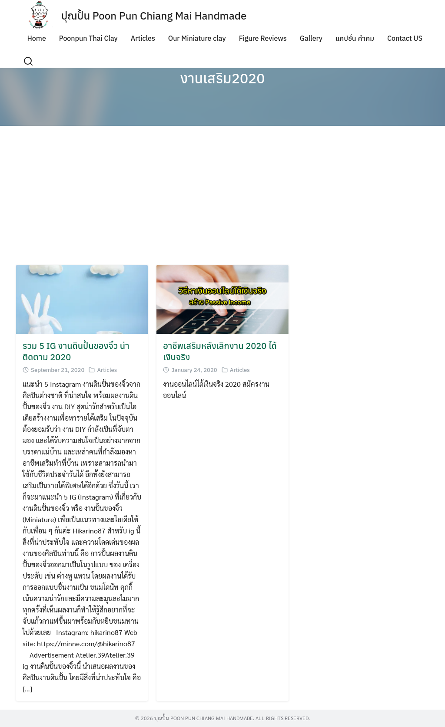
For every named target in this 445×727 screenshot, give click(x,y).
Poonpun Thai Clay (88, 38)
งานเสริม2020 (222, 78)
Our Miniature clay (197, 38)
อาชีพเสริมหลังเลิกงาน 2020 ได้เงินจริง (219, 351)
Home (36, 38)
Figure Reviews (263, 38)
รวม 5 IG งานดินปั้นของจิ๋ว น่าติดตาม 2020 (76, 351)
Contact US (404, 38)
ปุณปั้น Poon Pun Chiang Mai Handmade (154, 16)
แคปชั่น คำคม (354, 38)
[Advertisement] (222, 195)
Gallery (311, 38)
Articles (143, 38)
